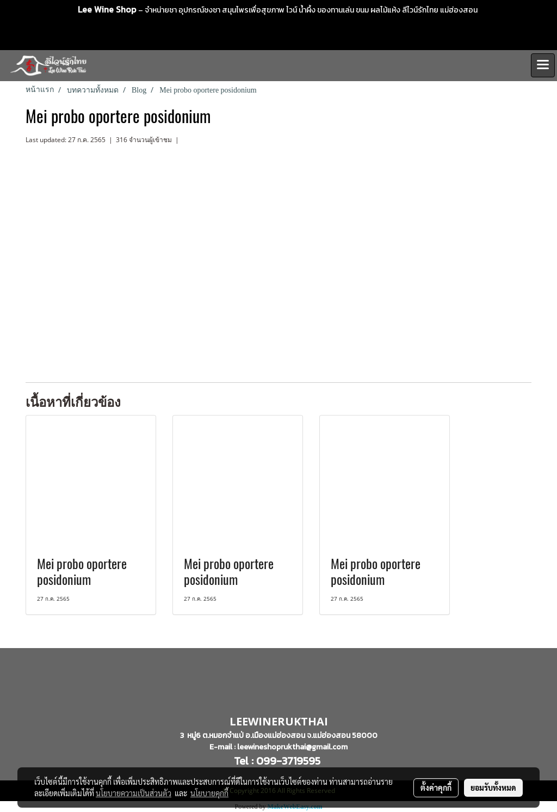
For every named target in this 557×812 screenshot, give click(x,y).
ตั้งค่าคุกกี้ (435, 787)
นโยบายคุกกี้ (209, 793)
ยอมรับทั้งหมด (493, 787)
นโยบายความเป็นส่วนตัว (133, 793)
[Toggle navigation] (543, 65)
